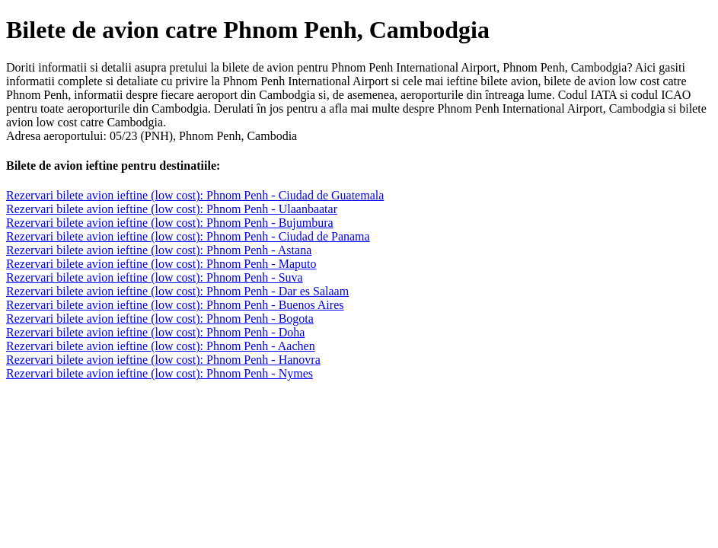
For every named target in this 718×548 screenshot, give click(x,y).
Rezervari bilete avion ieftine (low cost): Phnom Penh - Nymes (159, 373)
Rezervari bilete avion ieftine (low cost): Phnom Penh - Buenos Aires (174, 304)
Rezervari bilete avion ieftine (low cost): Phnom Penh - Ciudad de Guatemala (195, 195)
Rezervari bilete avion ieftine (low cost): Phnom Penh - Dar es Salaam (177, 291)
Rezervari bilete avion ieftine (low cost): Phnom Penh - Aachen (160, 345)
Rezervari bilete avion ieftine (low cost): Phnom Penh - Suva (154, 277)
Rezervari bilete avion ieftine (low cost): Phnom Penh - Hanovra (163, 359)
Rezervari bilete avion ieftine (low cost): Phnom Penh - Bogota (160, 318)
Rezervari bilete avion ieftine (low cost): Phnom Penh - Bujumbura (169, 222)
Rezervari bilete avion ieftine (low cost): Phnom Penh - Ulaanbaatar (171, 208)
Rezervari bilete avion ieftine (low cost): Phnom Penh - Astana (158, 250)
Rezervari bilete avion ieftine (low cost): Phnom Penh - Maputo (161, 263)
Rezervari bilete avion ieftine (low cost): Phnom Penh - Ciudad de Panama (188, 236)
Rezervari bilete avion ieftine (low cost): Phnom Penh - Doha (155, 332)
